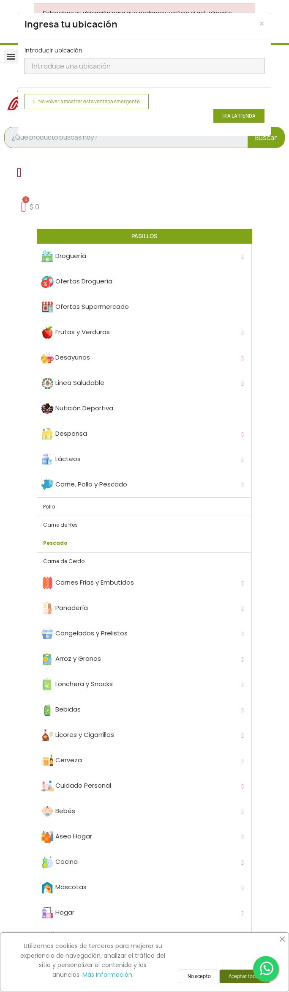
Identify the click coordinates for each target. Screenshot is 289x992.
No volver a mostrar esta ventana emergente (86, 101)
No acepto (199, 976)
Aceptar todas (245, 976)
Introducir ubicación (53, 50)
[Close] (261, 24)
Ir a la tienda (239, 116)
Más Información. (108, 974)
